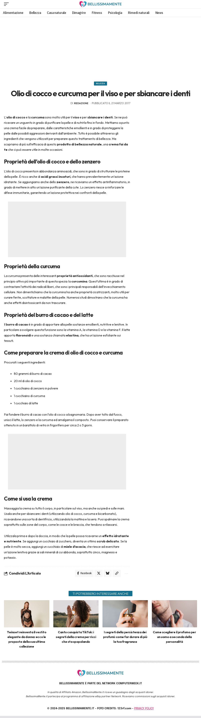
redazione (81, 104)
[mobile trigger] (7, 4)
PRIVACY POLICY (144, 710)
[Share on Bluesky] (106, 575)
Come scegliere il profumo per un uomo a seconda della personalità (174, 639)
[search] (193, 4)
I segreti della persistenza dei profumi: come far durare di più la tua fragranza (125, 639)
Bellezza (100, 84)
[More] (125, 575)
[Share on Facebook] (81, 575)
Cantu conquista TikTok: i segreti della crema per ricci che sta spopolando (76, 639)
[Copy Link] (115, 575)
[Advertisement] (100, 48)
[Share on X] (96, 575)
